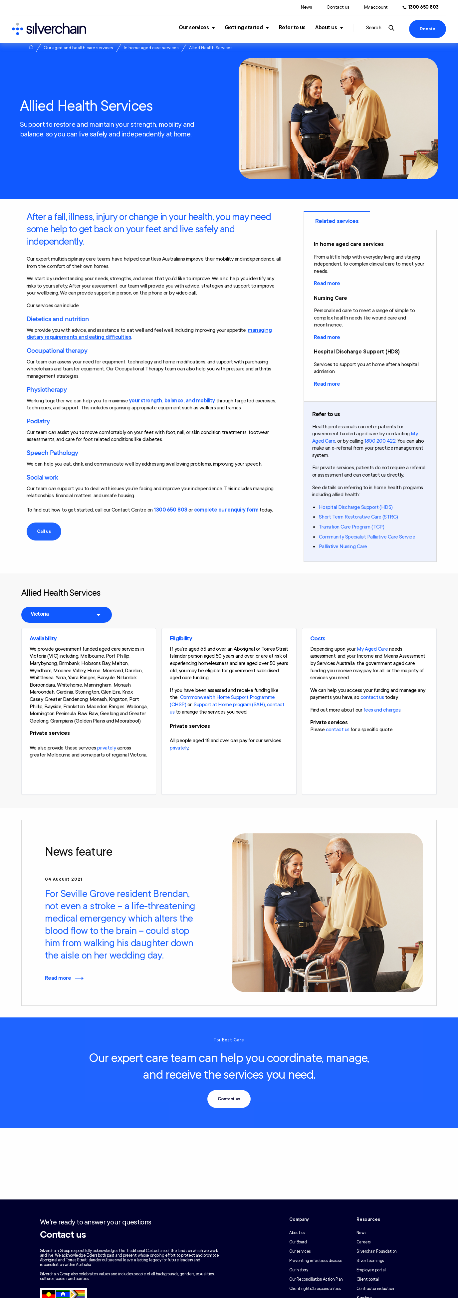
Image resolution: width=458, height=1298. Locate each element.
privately (106, 748)
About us (326, 27)
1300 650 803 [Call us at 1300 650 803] (423, 7)
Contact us (338, 7)
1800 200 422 (380, 441)
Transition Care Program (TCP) (351, 527)
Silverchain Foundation (376, 1251)
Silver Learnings (370, 1260)
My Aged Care (372, 649)
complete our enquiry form (226, 510)
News (306, 7)
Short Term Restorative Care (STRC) (358, 517)
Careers (363, 1242)
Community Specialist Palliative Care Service (367, 537)
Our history (298, 1270)
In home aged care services (151, 48)
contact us (372, 697)
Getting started (244, 27)
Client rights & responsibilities (315, 1288)
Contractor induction (375, 1288)
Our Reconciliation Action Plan (316, 1279)
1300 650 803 (170, 510)
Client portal (367, 1279)
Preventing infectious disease (315, 1260)
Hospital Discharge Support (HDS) (356, 507)
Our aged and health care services (78, 48)
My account (376, 7)
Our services (194, 27)
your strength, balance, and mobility (172, 400)
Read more (327, 283)
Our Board (298, 1242)
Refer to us (292, 27)
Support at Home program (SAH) (229, 704)
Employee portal (370, 1270)
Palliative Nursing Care (343, 546)
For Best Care (229, 1040)
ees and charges (382, 710)
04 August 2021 (64, 879)
